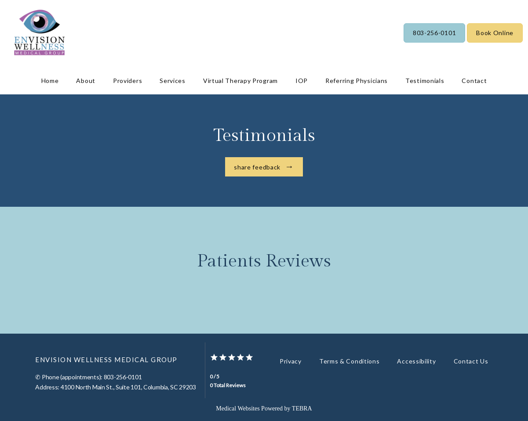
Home (50, 80)
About (85, 80)
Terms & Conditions (349, 361)
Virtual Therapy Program (240, 80)
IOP (301, 80)
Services (173, 80)
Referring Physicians (356, 80)
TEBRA (302, 408)
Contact (474, 80)
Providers (127, 80)
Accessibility (416, 361)
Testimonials (424, 80)
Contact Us (471, 361)
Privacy (291, 361)
